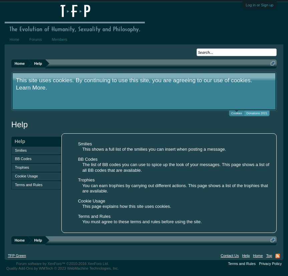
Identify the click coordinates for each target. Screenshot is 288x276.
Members (59, 39)
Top (269, 256)
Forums (35, 39)
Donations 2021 (256, 113)
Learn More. (31, 87)
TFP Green (17, 256)
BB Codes (23, 159)
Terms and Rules (29, 185)
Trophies (22, 167)
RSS (277, 256)
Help (246, 256)
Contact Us (230, 256)
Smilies (21, 150)
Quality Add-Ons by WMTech (62, 268)
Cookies (236, 113)
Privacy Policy (270, 264)
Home (14, 39)
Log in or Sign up (259, 5)
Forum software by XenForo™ (62, 264)
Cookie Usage (26, 176)
